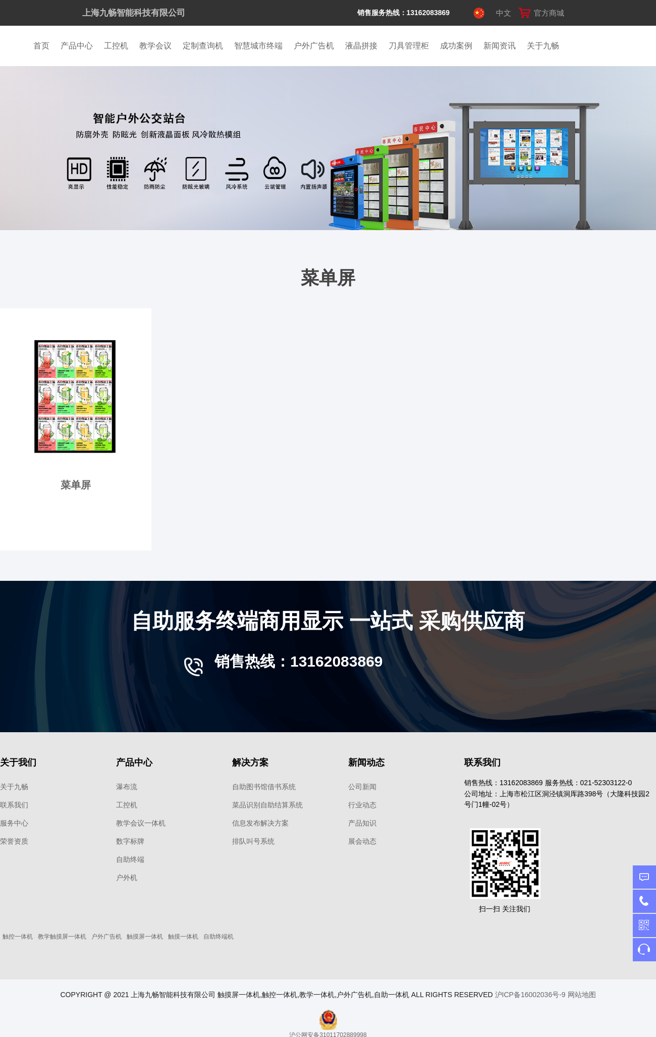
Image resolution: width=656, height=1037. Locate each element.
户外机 (126, 878)
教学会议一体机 (141, 823)
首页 (41, 45)
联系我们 (14, 805)
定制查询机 (203, 45)
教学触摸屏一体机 (62, 936)
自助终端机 (218, 936)
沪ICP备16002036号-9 (530, 995)
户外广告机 (314, 45)
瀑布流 (126, 787)
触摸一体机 (183, 936)
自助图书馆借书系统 (264, 787)
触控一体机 (18, 936)
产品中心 (77, 45)
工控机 (116, 45)
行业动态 (362, 805)
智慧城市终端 (258, 45)
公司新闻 (362, 787)
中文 (503, 13)
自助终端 (130, 859)
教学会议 (155, 45)
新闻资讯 (499, 45)
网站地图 (582, 995)
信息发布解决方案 (260, 823)
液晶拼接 (361, 45)
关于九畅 (543, 45)
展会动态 (362, 841)
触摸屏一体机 (145, 936)
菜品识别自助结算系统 (267, 805)
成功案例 (456, 45)
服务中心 (14, 823)
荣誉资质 (14, 841)
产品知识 (362, 823)
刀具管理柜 (409, 45)
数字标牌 (130, 841)
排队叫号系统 (253, 841)
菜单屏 (76, 484)
